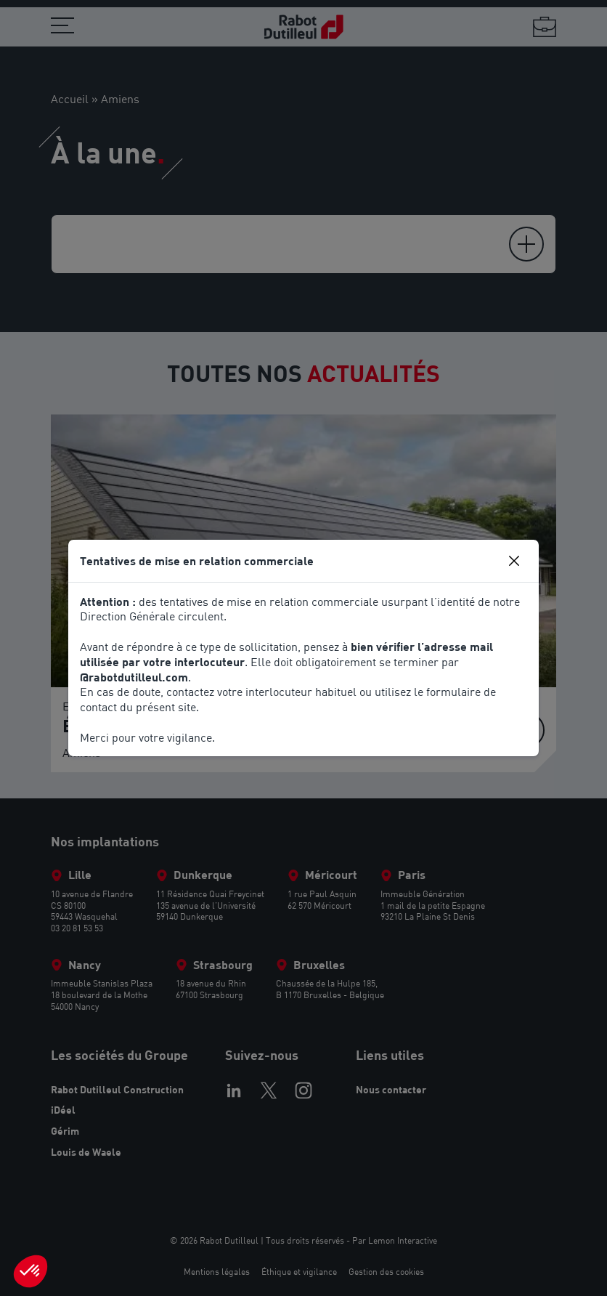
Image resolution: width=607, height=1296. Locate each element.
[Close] (514, 560)
